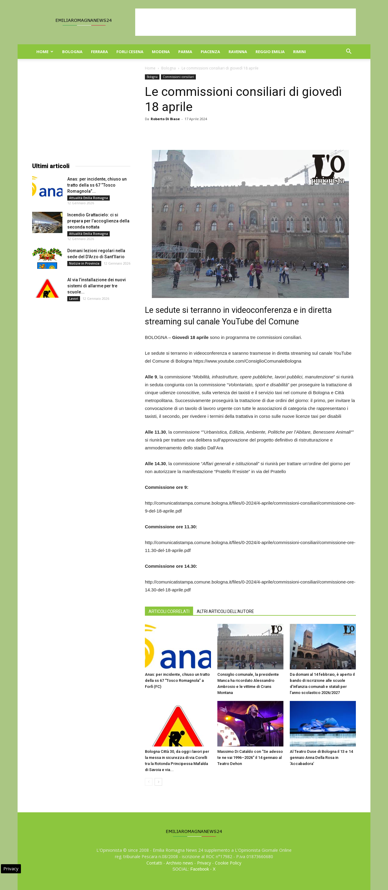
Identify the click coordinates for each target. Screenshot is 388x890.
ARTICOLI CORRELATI (169, 611)
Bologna (72, 51)
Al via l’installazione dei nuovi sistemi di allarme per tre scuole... (96, 285)
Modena (161, 51)
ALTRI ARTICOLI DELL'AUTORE (225, 611)
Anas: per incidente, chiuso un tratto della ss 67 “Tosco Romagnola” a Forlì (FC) (177, 680)
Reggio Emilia (270, 51)
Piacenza (210, 51)
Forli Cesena (129, 51)
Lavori (73, 298)
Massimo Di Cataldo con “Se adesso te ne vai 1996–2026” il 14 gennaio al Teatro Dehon (250, 757)
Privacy (204, 863)
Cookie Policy (228, 863)
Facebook (199, 869)
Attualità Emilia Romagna (88, 198)
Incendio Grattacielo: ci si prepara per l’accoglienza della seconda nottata (98, 220)
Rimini (299, 51)
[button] (348, 52)
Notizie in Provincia (84, 263)
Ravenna (238, 51)
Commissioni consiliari (178, 77)
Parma (185, 51)
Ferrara (99, 51)
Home (44, 51)
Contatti (154, 863)
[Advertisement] (245, 22)
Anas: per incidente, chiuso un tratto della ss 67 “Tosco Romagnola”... (97, 185)
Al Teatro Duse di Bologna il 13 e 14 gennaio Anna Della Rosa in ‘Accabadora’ (321, 757)
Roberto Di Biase (165, 119)
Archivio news (179, 863)
